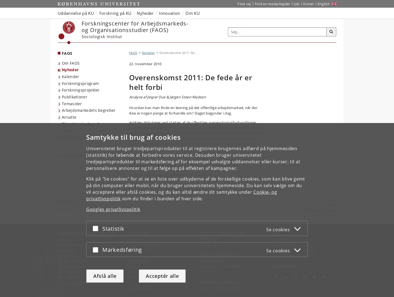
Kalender (70, 76)
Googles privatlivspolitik (113, 209)
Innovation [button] (169, 13)
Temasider (72, 103)
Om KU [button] (193, 13)
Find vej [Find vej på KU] (244, 3)
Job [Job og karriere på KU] (296, 3)
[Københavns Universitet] (67, 32)
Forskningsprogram (80, 83)
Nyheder (70, 69)
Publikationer (74, 96)
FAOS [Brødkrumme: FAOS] (133, 53)
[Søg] (331, 32)
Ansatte (69, 117)
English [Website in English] (324, 3)
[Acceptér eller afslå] (97, 228)
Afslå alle (105, 276)
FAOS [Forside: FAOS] (67, 53)
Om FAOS (71, 63)
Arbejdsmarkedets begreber (89, 110)
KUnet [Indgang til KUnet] (308, 3)
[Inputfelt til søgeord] (277, 31)
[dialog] (197, 210)
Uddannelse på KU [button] (76, 13)
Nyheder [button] (145, 13)
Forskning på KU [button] (115, 13)
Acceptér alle (162, 276)
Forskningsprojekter (81, 90)
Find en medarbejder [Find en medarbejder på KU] (272, 3)
